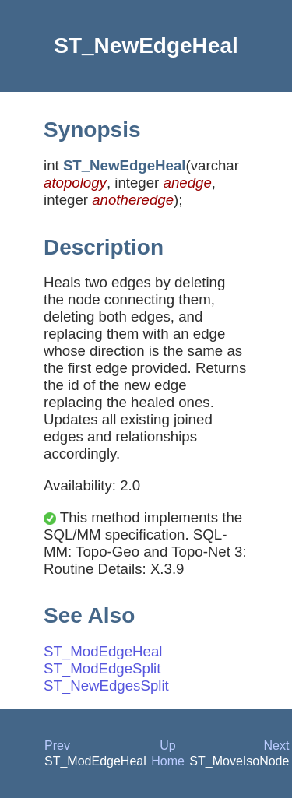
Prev (57, 745)
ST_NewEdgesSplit (106, 685)
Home (168, 761)
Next (276, 745)
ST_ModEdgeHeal (103, 651)
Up (167, 745)
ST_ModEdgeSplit (102, 668)
